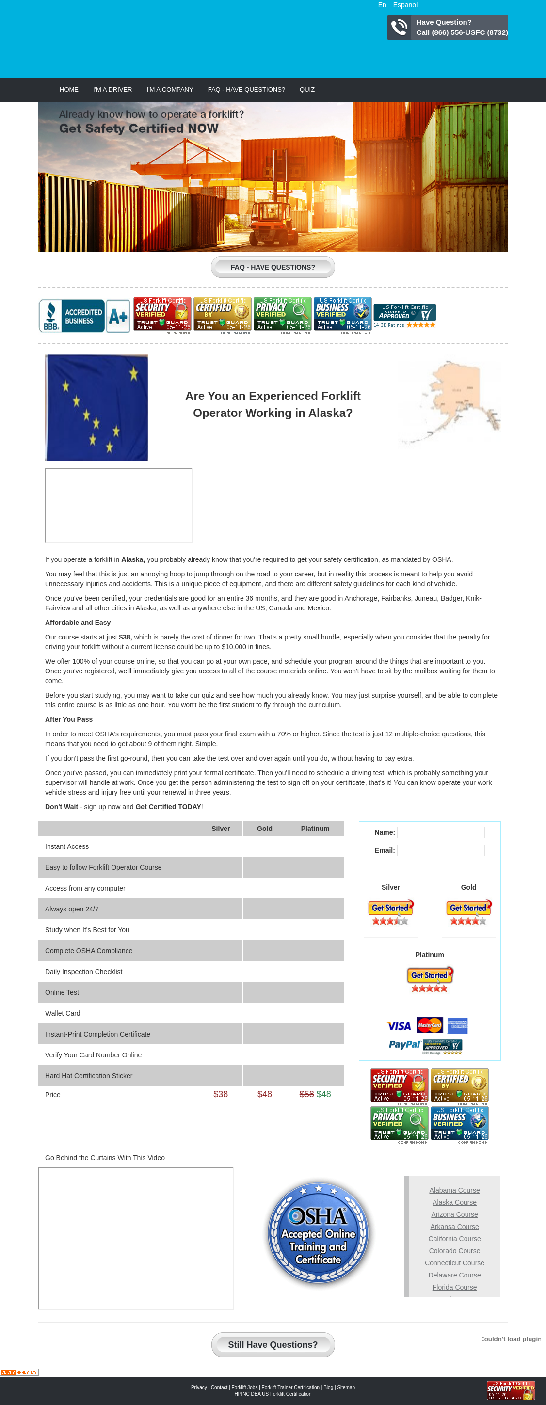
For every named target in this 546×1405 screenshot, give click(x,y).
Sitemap (346, 1387)
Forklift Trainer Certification (291, 1387)
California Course (455, 1239)
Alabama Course (454, 1190)
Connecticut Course (454, 1263)
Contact (219, 1387)
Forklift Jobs (245, 1387)
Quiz (307, 89)
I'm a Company (170, 89)
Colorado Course (455, 1251)
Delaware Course (455, 1275)
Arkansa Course (454, 1226)
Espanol (405, 5)
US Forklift (151, 36)
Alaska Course (455, 1202)
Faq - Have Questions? (246, 89)
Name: (384, 832)
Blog (328, 1387)
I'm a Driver (112, 89)
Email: (385, 850)
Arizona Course (454, 1214)
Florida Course (455, 1287)
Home (69, 89)
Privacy (199, 1387)
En (382, 5)
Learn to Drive (405, 213)
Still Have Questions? (273, 1345)
